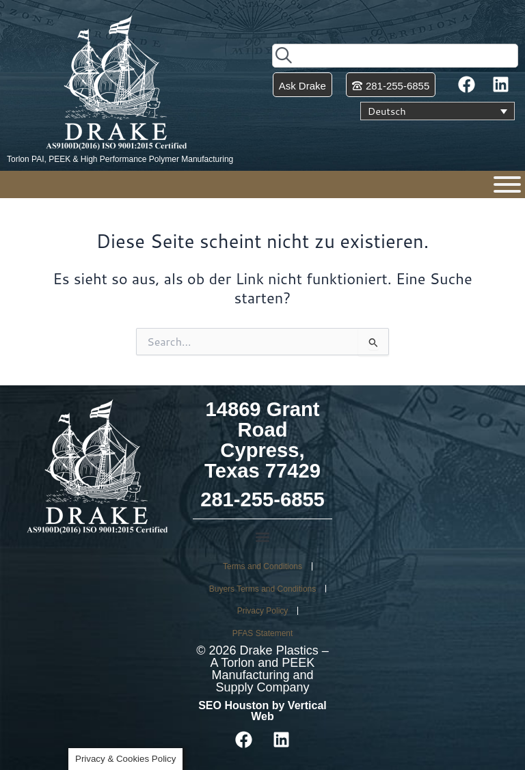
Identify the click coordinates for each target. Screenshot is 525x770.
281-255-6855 (262, 499)
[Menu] (507, 184)
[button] (262, 537)
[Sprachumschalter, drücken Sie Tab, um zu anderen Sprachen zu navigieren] (437, 111)
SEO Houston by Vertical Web (262, 711)
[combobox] (395, 56)
